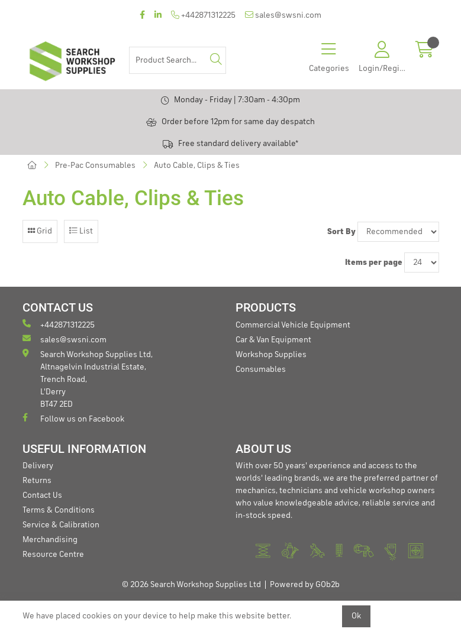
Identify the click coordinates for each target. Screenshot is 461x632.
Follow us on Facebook (73, 418)
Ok (356, 616)
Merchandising (50, 540)
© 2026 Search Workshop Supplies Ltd (191, 585)
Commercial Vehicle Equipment (293, 325)
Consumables (261, 369)
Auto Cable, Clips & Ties (197, 165)
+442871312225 (203, 15)
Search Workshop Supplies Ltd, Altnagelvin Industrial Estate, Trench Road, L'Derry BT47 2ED (87, 379)
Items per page (373, 262)
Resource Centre (53, 554)
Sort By (341, 232)
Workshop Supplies (271, 355)
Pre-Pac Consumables (95, 165)
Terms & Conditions (58, 510)
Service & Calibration (60, 525)
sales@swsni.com (283, 15)
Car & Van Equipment (273, 340)
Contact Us (42, 495)
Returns (36, 481)
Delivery (37, 466)
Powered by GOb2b (305, 585)
